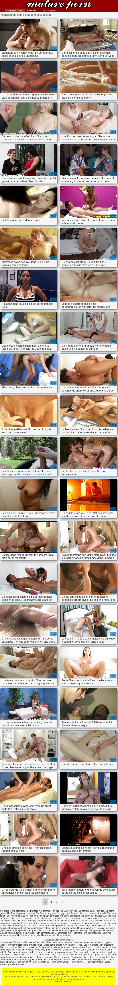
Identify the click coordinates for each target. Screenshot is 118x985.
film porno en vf (107, 918)
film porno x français (25, 933)
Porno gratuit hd (100, 959)
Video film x (43, 959)
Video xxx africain (31, 942)
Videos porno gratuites (62, 952)
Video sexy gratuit (43, 949)
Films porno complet (60, 962)
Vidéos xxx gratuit (104, 942)
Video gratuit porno (76, 947)
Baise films (32, 10)
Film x (79, 945)
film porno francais (26, 920)
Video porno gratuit (53, 945)
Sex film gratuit (91, 945)
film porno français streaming (88, 925)
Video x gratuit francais (11, 945)
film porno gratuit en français (90, 928)
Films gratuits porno (33, 945)
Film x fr (97, 949)
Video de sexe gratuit (40, 952)
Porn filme (78, 952)
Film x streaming (41, 962)
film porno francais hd (62, 925)
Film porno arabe (29, 954)
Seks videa (46, 942)
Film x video (77, 959)
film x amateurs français (28, 935)
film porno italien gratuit (26, 930)
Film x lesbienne (107, 945)
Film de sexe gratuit (24, 957)
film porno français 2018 (47, 920)
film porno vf (96, 930)
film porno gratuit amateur (64, 928)
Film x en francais (59, 5)
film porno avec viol (19, 916)
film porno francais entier (94, 923)
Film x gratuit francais (18, 952)
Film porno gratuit (8, 947)
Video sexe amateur (60, 954)
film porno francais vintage (37, 928)
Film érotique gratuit (99, 957)
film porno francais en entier (36, 923)
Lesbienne (69, 949)
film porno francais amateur (98, 920)
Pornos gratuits (61, 957)
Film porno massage (27, 947)
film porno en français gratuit (85, 918)
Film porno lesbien (79, 957)
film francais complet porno (82, 911)
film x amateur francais (94, 933)
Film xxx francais (95, 962)
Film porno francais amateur (52, 947)
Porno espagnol (91, 954)
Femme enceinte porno (97, 947)
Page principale (15, 10)
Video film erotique (24, 949)
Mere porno (44, 954)
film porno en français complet (26, 918)
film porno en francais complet (56, 918)
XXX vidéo (105, 954)
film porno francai (8, 920)
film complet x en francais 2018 (54, 911)
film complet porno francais (25, 911)
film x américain (64, 935)
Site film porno (24, 962)
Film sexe (15, 954)
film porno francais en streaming (66, 923)
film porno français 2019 (72, 920)
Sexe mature (77, 954)
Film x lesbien (18, 964)
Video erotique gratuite (95, 952)
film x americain (48, 935)
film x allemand (75, 933)
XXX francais (69, 945)
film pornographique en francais (52, 933)
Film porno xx (78, 962)
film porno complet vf (70, 916)
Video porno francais (62, 942)
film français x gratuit (46, 913)
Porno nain (58, 949)
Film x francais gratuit (25, 959)
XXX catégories (49, 10)
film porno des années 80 (93, 916)
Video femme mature (83, 942)
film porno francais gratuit (39, 925)
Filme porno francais (60, 959)
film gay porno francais (68, 913)
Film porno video (84, 949)
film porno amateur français (93, 913)
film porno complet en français (44, 916)
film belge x (5, 911)
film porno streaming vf (78, 930)
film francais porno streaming (21, 913)
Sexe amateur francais (11, 942)
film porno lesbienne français (52, 930)
